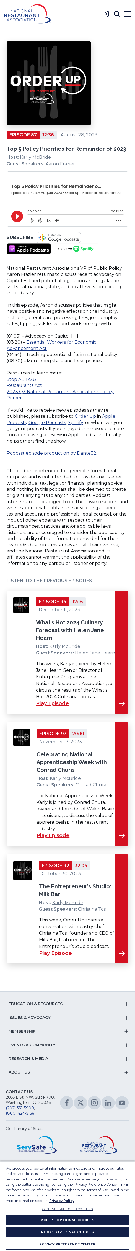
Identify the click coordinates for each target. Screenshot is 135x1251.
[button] (116, 13)
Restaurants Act (24, 385)
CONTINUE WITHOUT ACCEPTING (67, 1209)
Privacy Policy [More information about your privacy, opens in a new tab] (61, 1201)
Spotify (75, 422)
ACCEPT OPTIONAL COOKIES (67, 1220)
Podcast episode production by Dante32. (52, 453)
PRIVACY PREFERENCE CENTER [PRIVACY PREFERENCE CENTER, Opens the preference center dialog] (67, 1244)
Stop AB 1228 (21, 379)
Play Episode (52, 703)
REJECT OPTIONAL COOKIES (67, 1232)
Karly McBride (35, 157)
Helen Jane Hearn (95, 653)
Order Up (85, 416)
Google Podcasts (47, 422)
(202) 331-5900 (20, 1108)
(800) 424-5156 (20, 1113)
